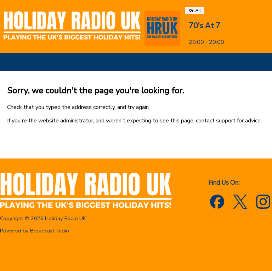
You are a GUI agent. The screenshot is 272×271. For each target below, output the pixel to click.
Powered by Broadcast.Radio (34, 230)
